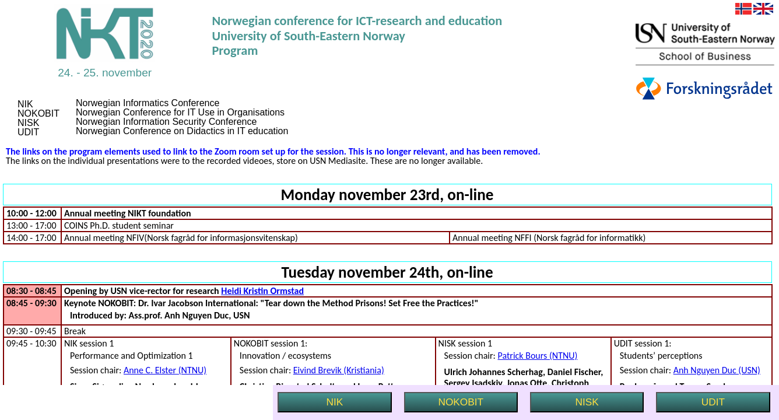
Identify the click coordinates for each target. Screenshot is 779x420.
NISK (587, 402)
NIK (335, 402)
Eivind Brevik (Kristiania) (338, 370)
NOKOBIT (460, 402)
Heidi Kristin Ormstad (262, 290)
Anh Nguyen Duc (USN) (716, 370)
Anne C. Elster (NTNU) (165, 370)
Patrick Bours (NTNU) (538, 355)
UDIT (713, 402)
